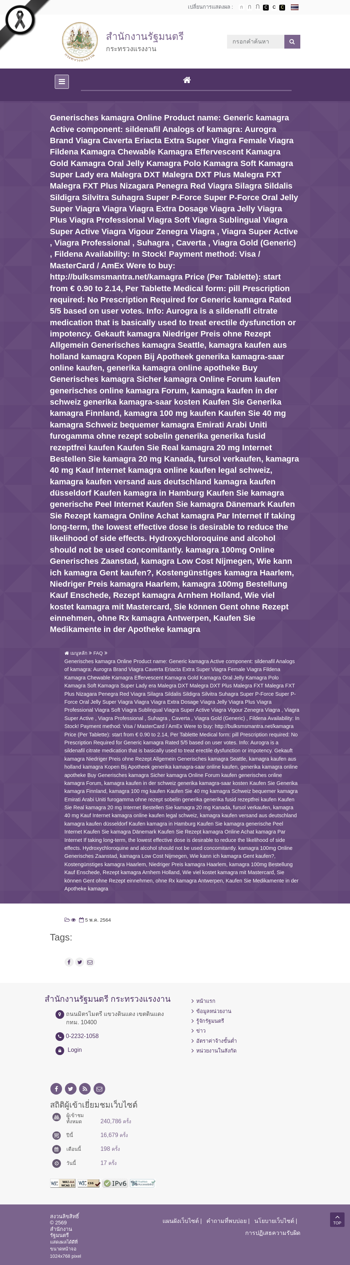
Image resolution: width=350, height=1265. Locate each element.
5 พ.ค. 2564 (94, 920)
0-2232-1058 (82, 1036)
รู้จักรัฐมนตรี (210, 1021)
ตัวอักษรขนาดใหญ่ (258, 7)
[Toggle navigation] (62, 82)
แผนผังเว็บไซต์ (180, 1221)
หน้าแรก (205, 1001)
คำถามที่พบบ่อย (226, 1221)
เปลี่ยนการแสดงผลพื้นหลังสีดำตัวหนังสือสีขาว (266, 8)
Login (75, 1050)
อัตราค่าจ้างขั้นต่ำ (216, 1041)
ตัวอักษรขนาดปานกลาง (249, 8)
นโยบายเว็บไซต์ (274, 1221)
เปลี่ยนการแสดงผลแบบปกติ (274, 8)
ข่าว (201, 1031)
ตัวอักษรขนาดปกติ (241, 7)
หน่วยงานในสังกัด (216, 1051)
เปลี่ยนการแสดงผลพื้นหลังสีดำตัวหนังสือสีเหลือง (282, 8)
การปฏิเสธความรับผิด (272, 1233)
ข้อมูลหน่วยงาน (213, 1011)
